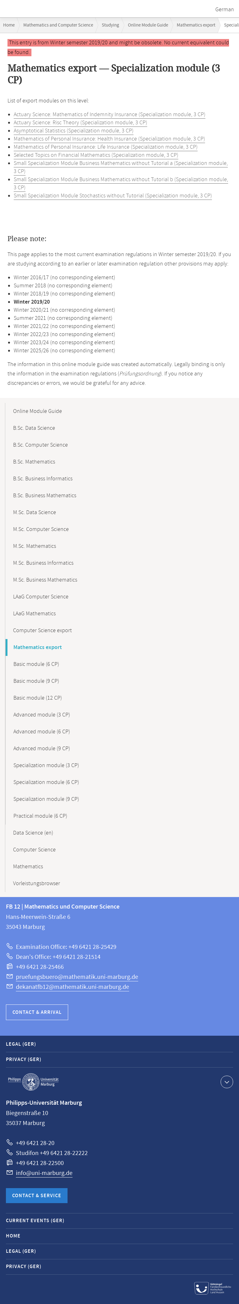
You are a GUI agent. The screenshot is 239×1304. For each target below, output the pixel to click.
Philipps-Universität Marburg (33, 1082)
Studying (110, 25)
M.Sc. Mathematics (34, 546)
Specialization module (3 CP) (46, 765)
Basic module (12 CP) (37, 698)
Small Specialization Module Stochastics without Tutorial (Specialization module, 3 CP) (113, 196)
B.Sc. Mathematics (34, 462)
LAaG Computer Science (40, 597)
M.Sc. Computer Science (41, 529)
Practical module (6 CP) (40, 816)
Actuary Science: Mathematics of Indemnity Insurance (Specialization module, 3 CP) (109, 114)
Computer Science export (42, 630)
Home (9, 25)
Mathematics (28, 866)
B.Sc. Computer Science (40, 445)
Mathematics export (196, 25)
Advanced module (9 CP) (41, 748)
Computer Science (34, 850)
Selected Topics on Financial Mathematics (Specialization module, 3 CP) (96, 155)
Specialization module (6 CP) (46, 782)
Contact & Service (36, 1195)
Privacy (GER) (23, 1059)
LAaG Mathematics (34, 613)
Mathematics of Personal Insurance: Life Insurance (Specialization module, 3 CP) (106, 147)
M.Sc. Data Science (34, 512)
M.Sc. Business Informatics (43, 563)
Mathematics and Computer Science (58, 25)
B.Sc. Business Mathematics (44, 495)
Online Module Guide (148, 25)
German (224, 9)
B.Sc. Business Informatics (43, 479)
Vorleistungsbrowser (36, 883)
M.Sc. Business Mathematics (45, 580)
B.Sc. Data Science (34, 428)
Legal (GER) (21, 1044)
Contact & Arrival (37, 1012)
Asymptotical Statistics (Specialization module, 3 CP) (74, 131)
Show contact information (226, 1082)
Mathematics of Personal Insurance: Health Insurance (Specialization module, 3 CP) (109, 139)
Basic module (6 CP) (36, 664)
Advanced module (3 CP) (41, 715)
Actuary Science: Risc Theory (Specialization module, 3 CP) (80, 122)
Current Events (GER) (35, 1220)
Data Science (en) (33, 833)
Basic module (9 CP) (36, 681)
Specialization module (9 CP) (46, 799)
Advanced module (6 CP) (41, 732)
